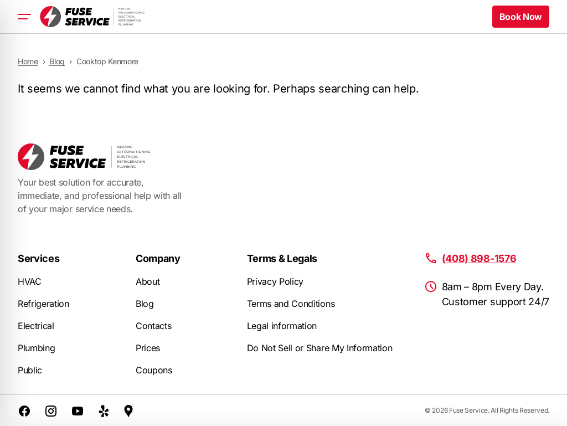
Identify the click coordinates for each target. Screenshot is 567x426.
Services (38, 258)
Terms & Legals (282, 258)
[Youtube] (77, 410)
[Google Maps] (128, 410)
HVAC (30, 281)
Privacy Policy (275, 281)
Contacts (153, 325)
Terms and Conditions (291, 303)
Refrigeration (43, 303)
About (147, 281)
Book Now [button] (520, 16)
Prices (148, 347)
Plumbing (36, 347)
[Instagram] (51, 410)
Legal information (282, 325)
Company (158, 258)
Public (30, 370)
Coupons (154, 370)
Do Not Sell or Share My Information (320, 347)
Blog (145, 303)
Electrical (36, 325)
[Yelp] (104, 410)
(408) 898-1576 (479, 258)
